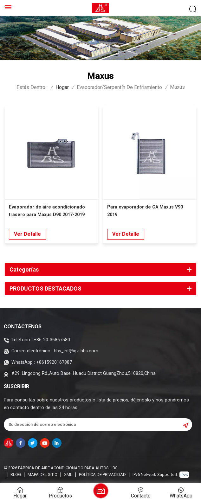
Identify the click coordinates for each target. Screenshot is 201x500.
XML (68, 474)
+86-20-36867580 (52, 340)
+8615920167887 (54, 362)
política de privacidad (102, 474)
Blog (15, 474)
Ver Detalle (27, 234)
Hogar (62, 87)
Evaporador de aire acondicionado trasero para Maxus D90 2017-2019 (47, 210)
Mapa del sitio (42, 474)
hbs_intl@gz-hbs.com (76, 351)
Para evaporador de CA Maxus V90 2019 (145, 210)
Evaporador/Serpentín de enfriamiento (119, 87)
